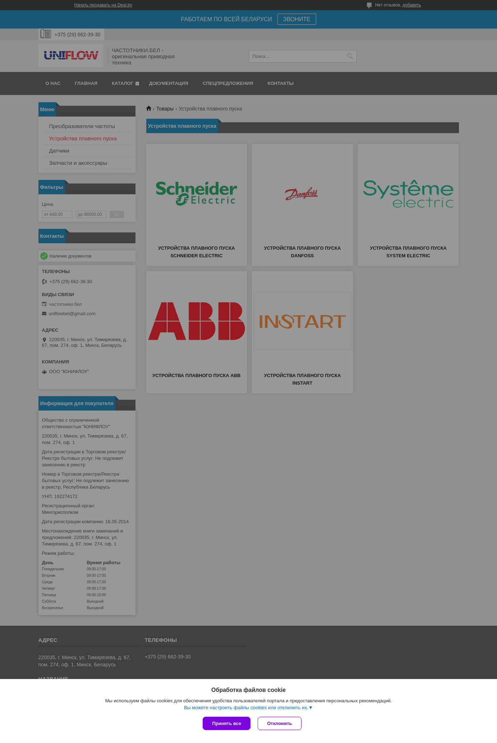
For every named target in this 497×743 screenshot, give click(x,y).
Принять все (226, 723)
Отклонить (279, 723)
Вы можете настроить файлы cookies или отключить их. (246, 707)
